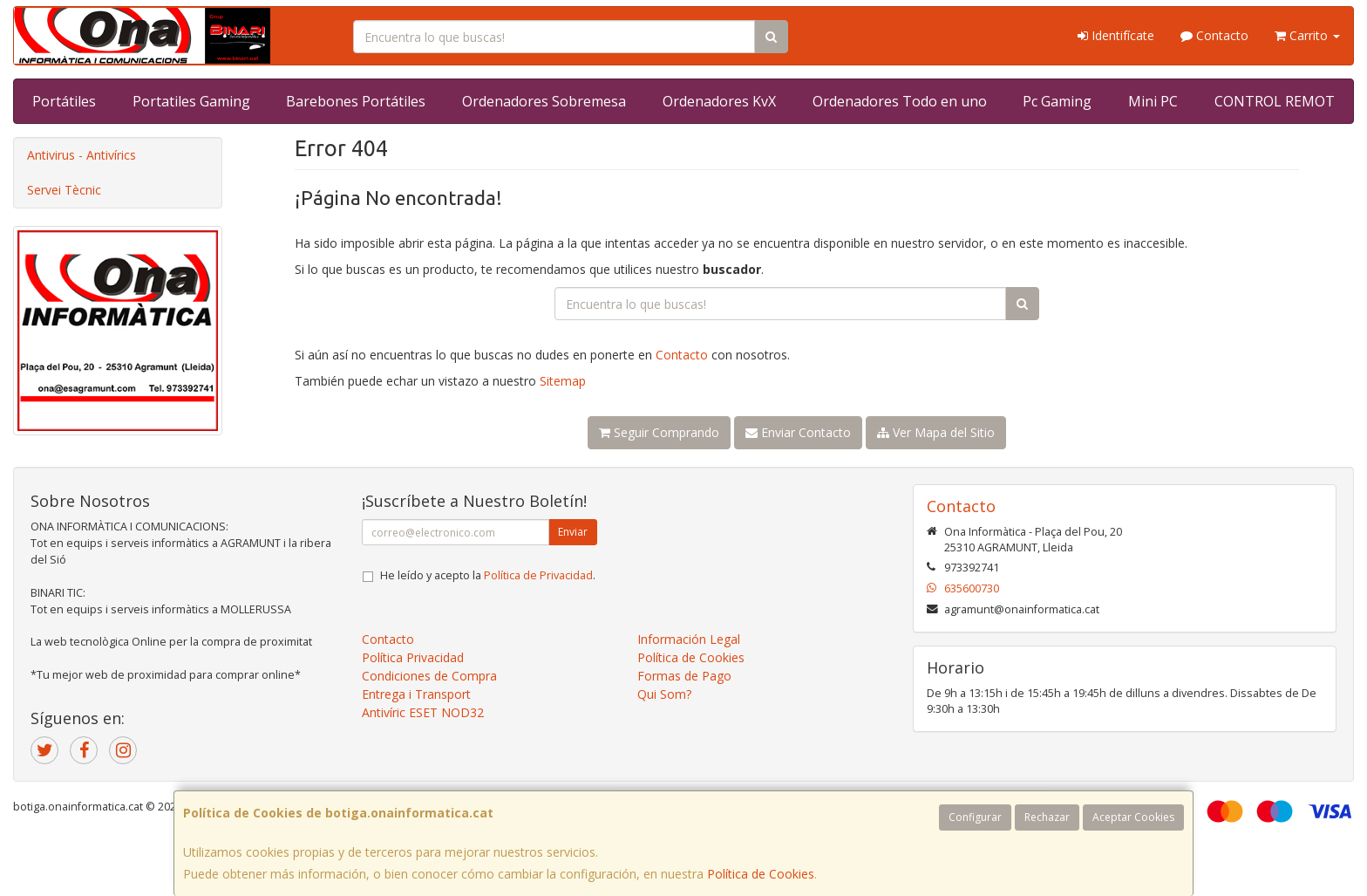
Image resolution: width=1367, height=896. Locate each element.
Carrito (1307, 35)
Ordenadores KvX (719, 101)
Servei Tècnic (64, 189)
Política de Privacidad (538, 575)
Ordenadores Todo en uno (900, 101)
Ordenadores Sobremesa (544, 101)
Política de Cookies (760, 873)
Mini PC (1153, 101)
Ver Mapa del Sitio (936, 432)
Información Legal (688, 639)
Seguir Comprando (659, 432)
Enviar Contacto (798, 432)
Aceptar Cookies (1133, 817)
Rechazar (1047, 817)
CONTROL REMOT (1274, 101)
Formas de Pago (684, 675)
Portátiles (64, 101)
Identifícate (1116, 35)
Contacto (1214, 35)
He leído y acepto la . (487, 575)
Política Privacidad (413, 657)
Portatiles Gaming (191, 101)
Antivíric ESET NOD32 (423, 712)
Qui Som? (664, 694)
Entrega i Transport (416, 694)
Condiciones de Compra (429, 675)
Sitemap (563, 381)
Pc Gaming (1057, 101)
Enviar (573, 531)
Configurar (975, 817)
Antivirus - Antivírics (81, 155)
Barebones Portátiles (355, 101)
